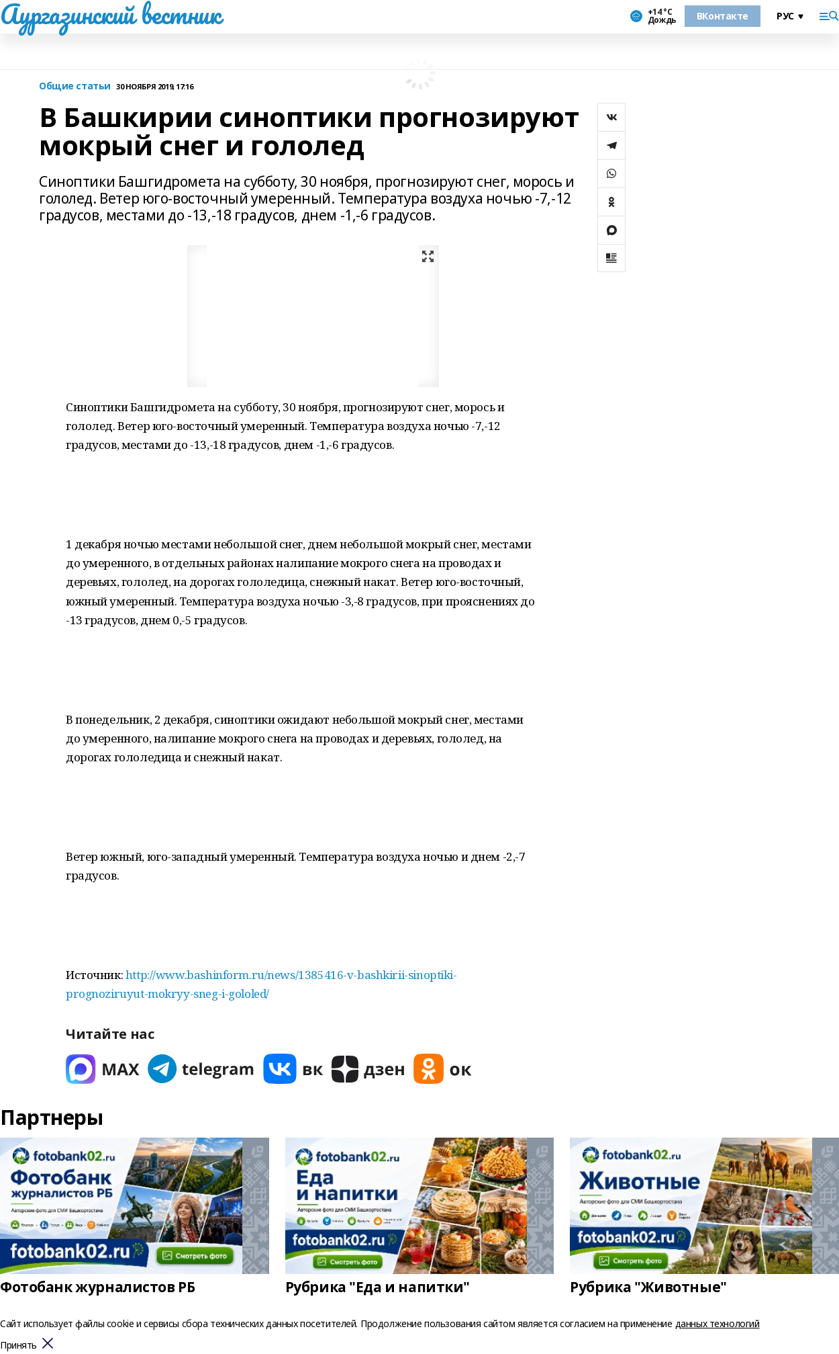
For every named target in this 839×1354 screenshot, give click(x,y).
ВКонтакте (722, 15)
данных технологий (717, 1323)
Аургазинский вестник (110, 14)
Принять (18, 1345)
